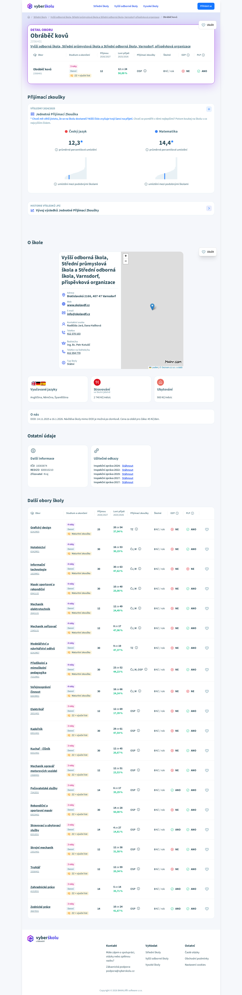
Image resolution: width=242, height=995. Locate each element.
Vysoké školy (150, 6)
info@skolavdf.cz (78, 314)
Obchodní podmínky (197, 958)
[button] (121, 208)
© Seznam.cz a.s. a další (171, 367)
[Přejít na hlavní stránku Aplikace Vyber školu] (41, 6)
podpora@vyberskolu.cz (120, 971)
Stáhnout (127, 466)
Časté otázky (192, 952)
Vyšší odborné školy (126, 6)
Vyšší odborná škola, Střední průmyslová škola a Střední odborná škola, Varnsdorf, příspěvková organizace (105, 17)
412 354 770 (73, 353)
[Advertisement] (11, 72)
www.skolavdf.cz (78, 305)
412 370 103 (73, 334)
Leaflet (153, 367)
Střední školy (101, 6)
